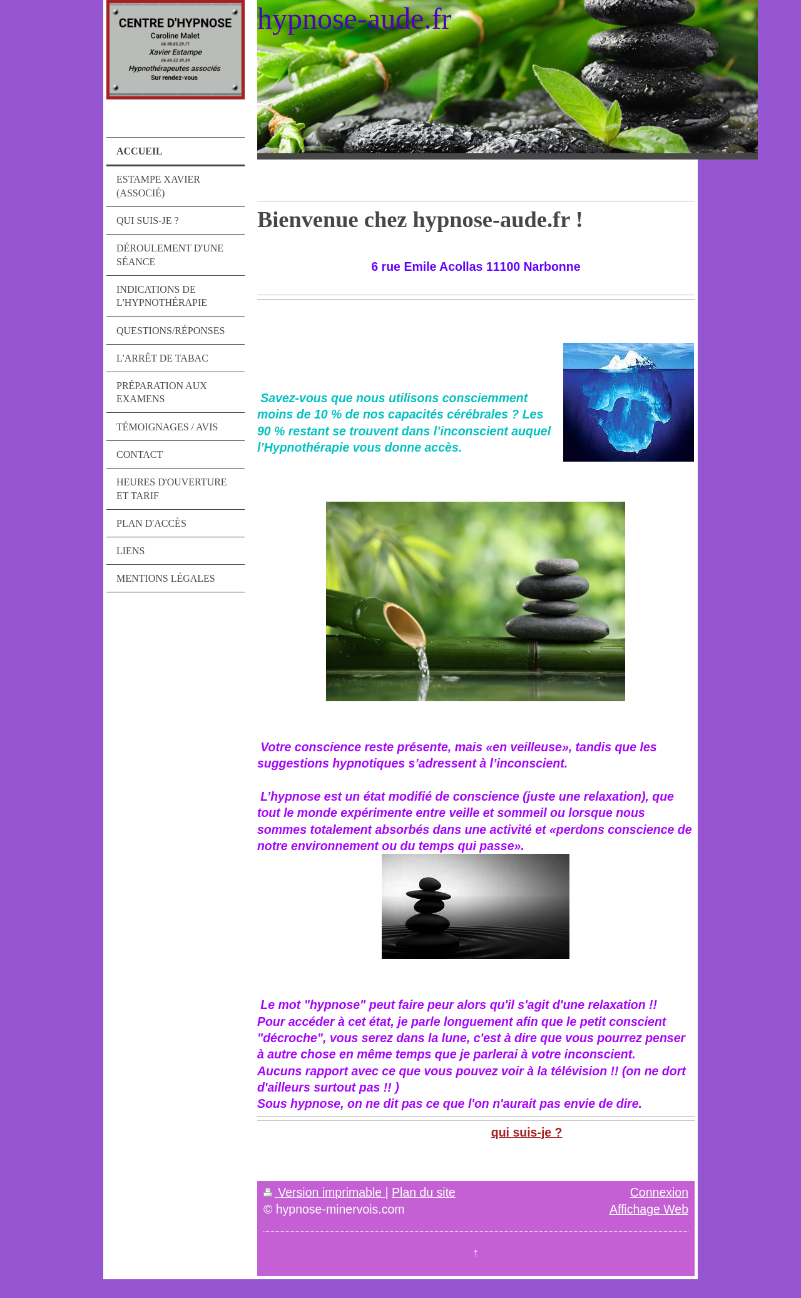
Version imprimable (324, 1192)
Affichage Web (649, 1209)
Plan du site (424, 1192)
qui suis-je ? (527, 1132)
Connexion (659, 1192)
